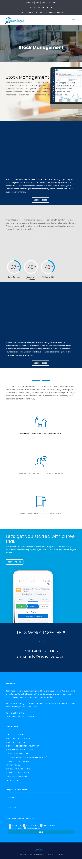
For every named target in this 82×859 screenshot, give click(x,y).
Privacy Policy (13, 765)
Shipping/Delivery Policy (17, 773)
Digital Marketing (14, 734)
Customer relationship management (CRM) (26, 757)
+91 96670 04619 (56, 12)
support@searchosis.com (32, 12)
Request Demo (40, 200)
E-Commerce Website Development (22, 746)
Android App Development (18, 738)
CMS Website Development (18, 761)
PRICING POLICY (13, 780)
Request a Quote (49, 2)
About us (30, 2)
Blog (38, 2)
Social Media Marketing (17, 753)
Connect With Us (41, 641)
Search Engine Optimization (19, 750)
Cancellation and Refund (18, 769)
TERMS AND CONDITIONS (16, 776)
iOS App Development (16, 742)
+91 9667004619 (45, 651)
